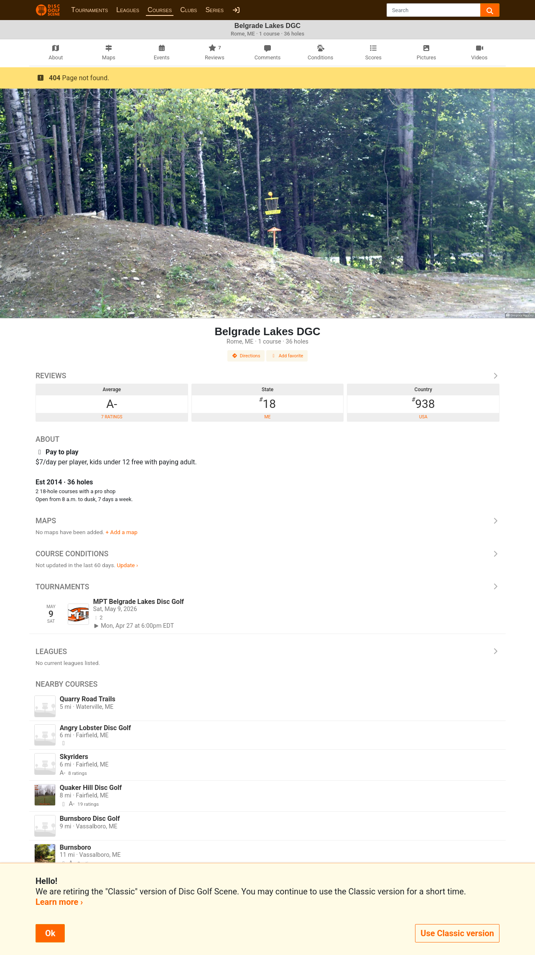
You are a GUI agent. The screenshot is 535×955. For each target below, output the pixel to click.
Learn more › (59, 902)
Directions (246, 356)
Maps (267, 521)
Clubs (188, 9)
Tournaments (89, 9)
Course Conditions (267, 554)
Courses (160, 9)
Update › (127, 565)
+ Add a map (122, 532)
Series (214, 9)
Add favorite (287, 356)
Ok (50, 933)
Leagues (127, 9)
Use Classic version (457, 933)
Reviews (267, 376)
